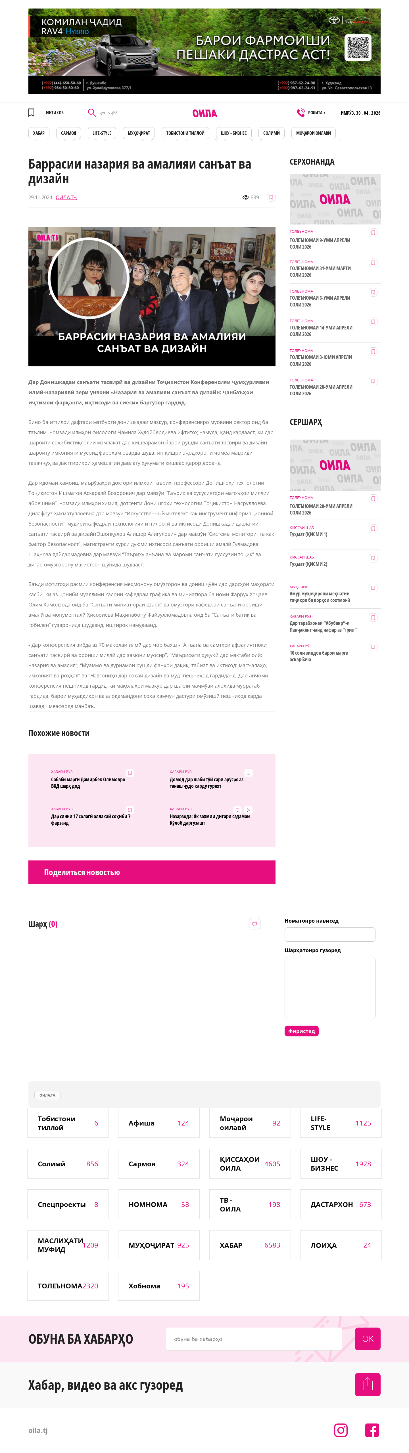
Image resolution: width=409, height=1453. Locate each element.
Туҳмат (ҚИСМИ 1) (308, 534)
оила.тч (47, 1095)
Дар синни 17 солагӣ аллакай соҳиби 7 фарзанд (90, 819)
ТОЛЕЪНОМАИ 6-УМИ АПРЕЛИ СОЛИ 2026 (320, 301)
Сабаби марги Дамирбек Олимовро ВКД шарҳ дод (88, 782)
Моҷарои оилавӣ (313, 133)
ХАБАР (39, 133)
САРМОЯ (68, 133)
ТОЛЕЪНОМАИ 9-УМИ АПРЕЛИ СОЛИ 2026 (320, 243)
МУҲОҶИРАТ (139, 133)
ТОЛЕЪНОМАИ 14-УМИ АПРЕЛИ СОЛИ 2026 (321, 330)
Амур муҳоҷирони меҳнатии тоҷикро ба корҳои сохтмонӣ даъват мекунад (320, 597)
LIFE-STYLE (102, 133)
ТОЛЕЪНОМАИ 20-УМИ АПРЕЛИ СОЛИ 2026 (321, 390)
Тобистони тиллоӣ (185, 133)
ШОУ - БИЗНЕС (234, 133)
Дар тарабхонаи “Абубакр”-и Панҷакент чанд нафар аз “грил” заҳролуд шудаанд (323, 626)
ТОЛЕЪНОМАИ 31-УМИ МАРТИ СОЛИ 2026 (320, 271)
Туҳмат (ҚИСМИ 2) (308, 564)
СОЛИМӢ (271, 133)
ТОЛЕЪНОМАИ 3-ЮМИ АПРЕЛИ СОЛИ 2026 (321, 360)
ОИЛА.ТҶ (66, 197)
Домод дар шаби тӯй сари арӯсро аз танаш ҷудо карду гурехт (206, 782)
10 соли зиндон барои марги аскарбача (319, 656)
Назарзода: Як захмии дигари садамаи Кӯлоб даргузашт (210, 819)
